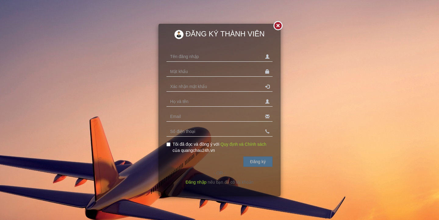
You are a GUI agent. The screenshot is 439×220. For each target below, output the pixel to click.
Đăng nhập (196, 182)
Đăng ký (258, 161)
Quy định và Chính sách (243, 144)
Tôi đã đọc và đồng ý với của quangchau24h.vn (216, 147)
